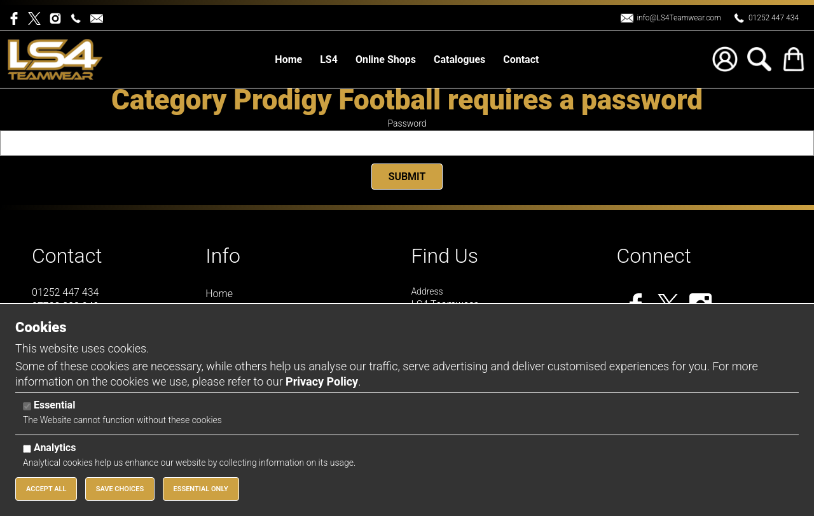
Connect (654, 256)
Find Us (444, 256)
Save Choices (120, 489)
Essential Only (201, 489)
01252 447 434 (773, 17)
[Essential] (27, 406)
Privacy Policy (322, 381)
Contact (67, 256)
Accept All (46, 489)
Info (222, 256)
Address (427, 291)
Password (407, 123)
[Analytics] (27, 449)
